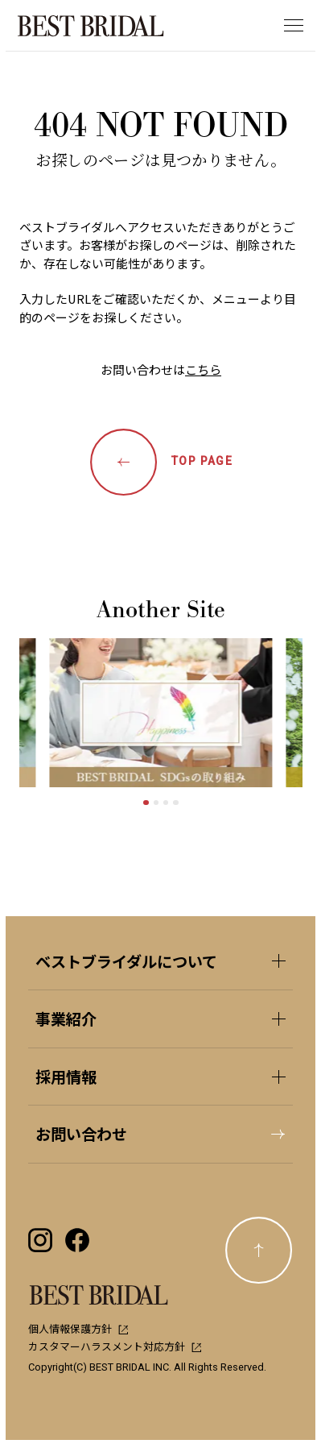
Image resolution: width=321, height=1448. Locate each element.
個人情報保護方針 (78, 1328)
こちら (203, 369)
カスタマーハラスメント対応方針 (114, 1346)
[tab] (145, 802)
